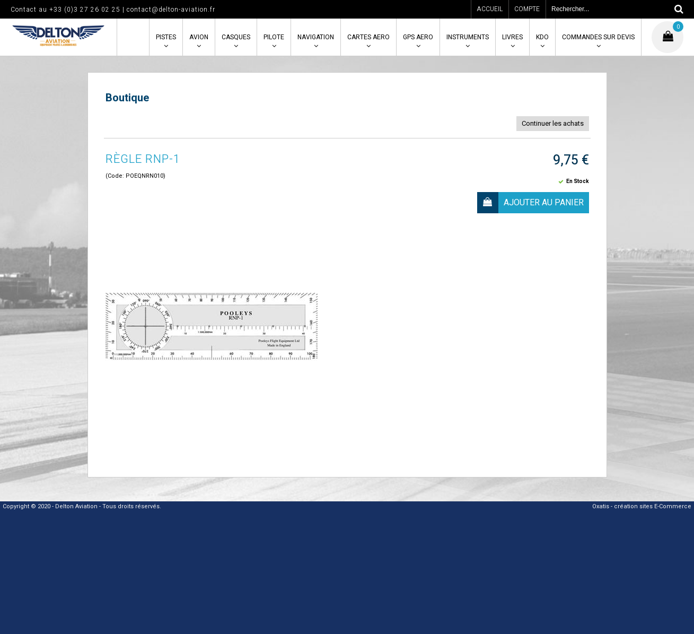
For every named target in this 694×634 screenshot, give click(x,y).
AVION (198, 37)
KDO (542, 37)
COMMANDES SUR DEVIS (598, 37)
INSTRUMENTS (467, 37)
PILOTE (273, 37)
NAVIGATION (315, 37)
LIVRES (512, 37)
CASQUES (236, 37)
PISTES (166, 37)
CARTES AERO (368, 37)
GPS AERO (418, 37)
